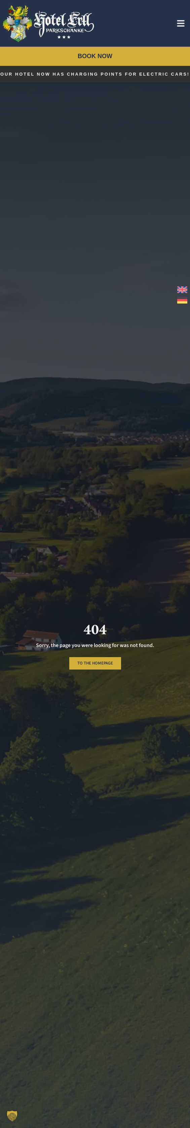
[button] (12, 1116)
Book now (95, 56)
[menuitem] (180, 290)
